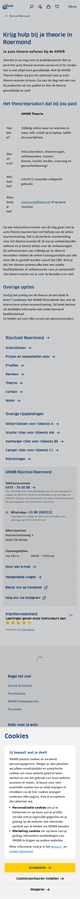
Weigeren (40, 889)
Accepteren (40, 868)
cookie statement (21, 851)
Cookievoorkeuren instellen (40, 879)
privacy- (57, 847)
